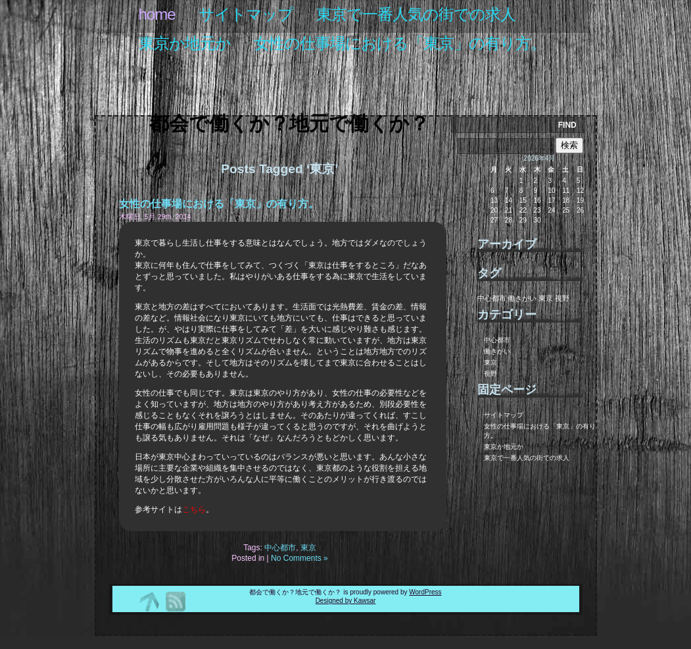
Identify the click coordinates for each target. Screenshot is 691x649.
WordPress (425, 592)
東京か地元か (185, 43)
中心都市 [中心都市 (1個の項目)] (491, 298)
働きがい (497, 351)
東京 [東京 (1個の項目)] (545, 298)
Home (157, 14)
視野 (490, 373)
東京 (308, 547)
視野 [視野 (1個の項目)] (562, 298)
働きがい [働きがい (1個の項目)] (522, 298)
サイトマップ (246, 14)
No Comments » (299, 558)
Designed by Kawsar (346, 600)
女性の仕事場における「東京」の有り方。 (400, 43)
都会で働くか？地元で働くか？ (289, 123)
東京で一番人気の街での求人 (415, 14)
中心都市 (280, 547)
